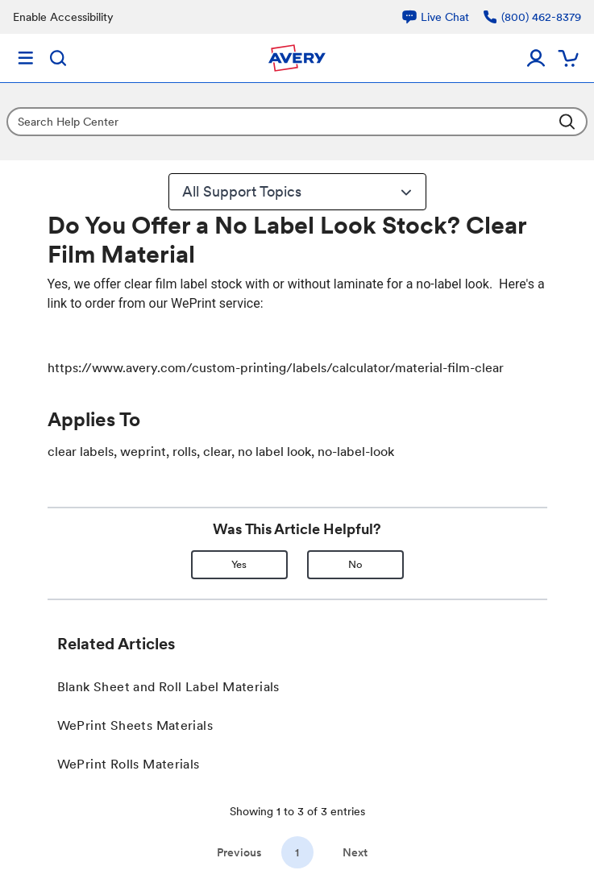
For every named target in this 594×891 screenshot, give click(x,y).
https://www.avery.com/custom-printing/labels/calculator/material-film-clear (276, 367)
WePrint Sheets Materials (135, 725)
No (355, 564)
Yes (239, 564)
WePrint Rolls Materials (128, 764)
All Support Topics (299, 191)
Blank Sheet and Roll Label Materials (168, 686)
